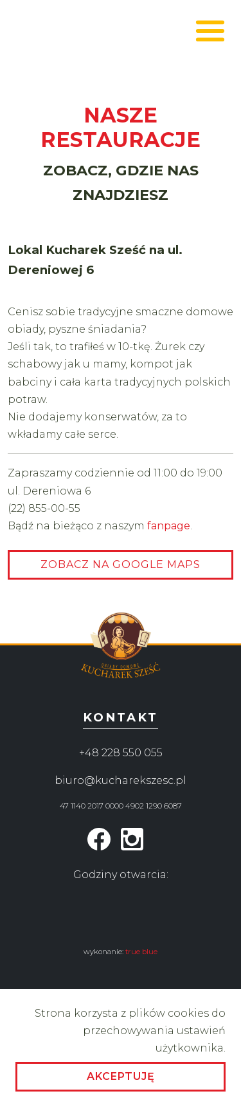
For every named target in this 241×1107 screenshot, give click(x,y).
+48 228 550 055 (121, 753)
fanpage (168, 526)
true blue (141, 951)
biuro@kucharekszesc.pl (120, 780)
